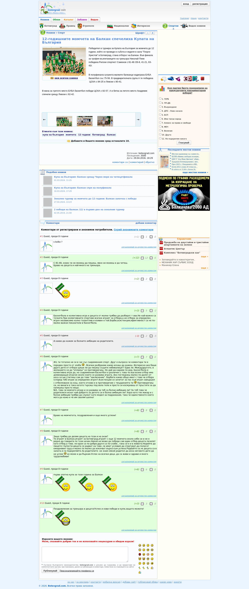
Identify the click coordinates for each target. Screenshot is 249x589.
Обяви (56, 19)
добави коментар (146, 223)
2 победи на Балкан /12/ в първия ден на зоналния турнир (89, 209)
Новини (44, 19)
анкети (178, 582)
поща (194, 18)
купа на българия (53, 135)
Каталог (68, 19)
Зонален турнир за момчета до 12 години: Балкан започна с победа (95, 198)
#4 (41, 310)
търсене (184, 18)
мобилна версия (112, 582)
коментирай (137, 162)
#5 (41, 335)
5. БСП (163, 114)
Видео (94, 19)
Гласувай (184, 142)
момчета (71, 135)
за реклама (82, 582)
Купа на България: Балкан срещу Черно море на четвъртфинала (93, 177)
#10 (42, 503)
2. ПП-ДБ (164, 102)
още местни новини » (195, 172)
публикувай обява (148, 582)
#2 (41, 257)
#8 (41, 431)
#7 (41, 410)
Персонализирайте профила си (77, 571)
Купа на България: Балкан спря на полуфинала (83, 188)
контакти (203, 18)
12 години (84, 135)
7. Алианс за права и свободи (175, 122)
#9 (41, 469)
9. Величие (166, 130)
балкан (111, 135)
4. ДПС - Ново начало (171, 110)
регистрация (200, 4)
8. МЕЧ (163, 126)
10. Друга (165, 134)
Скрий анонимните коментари (133, 229)
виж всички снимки (64, 78)
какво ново (166, 582)
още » (204, 256)
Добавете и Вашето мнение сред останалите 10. (98, 141)
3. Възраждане (168, 106)
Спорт (61, 33)
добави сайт (129, 582)
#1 (41, 236)
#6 (41, 356)
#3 (41, 278)
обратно (149, 162)
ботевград (98, 135)
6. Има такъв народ (170, 118)
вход (186, 4)
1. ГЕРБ (164, 98)
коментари (120, 162)
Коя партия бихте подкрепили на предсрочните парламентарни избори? (187, 90)
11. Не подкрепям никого (173, 138)
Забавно (82, 19)
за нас (70, 582)
